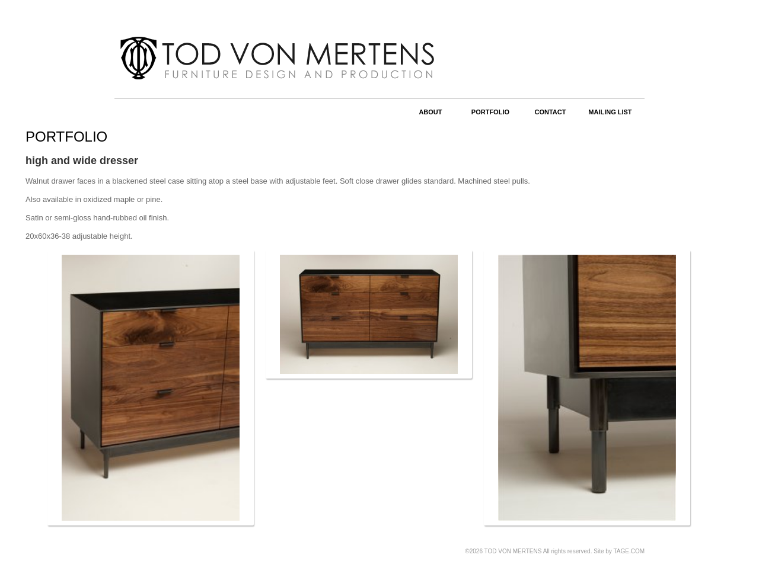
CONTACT (550, 112)
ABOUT (430, 112)
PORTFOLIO (490, 112)
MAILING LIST (610, 112)
